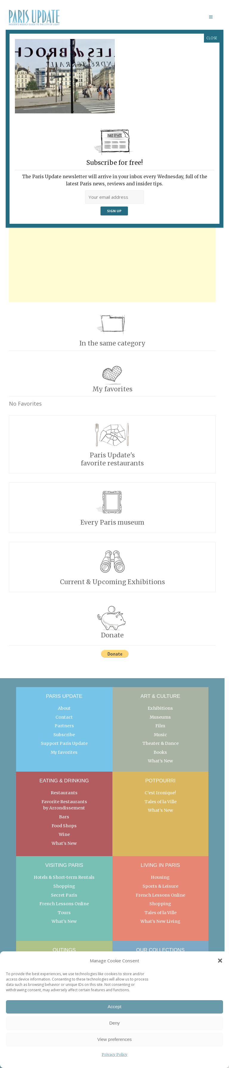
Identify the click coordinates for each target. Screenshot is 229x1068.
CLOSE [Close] (211, 37)
